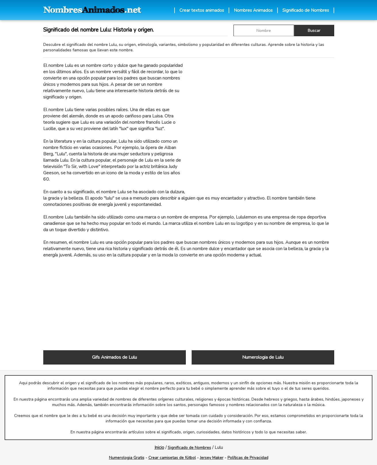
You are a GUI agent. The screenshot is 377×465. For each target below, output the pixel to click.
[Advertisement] (263, 123)
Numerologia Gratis (126, 457)
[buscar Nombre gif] (264, 30)
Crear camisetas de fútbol (172, 457)
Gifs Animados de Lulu (114, 357)
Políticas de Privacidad (247, 457)
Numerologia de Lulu (263, 357)
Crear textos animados (201, 10)
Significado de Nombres (305, 10)
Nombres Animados (253, 10)
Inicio (159, 447)
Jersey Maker (211, 457)
